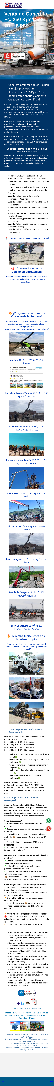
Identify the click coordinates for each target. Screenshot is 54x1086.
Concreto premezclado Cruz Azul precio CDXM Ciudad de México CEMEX (26, 296)
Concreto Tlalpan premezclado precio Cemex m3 (26, 1064)
